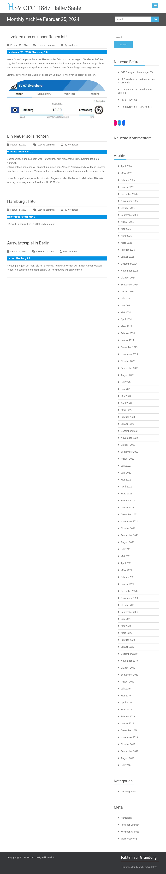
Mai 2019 (126, 695)
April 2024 (126, 319)
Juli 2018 (125, 765)
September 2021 (129, 535)
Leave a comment (46, 45)
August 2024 (127, 291)
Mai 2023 (126, 396)
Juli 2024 (125, 298)
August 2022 (127, 458)
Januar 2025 (127, 256)
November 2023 (129, 354)
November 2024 (129, 270)
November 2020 (129, 598)
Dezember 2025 (129, 194)
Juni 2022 (126, 472)
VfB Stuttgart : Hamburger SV (137, 72)
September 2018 (129, 751)
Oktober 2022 (128, 444)
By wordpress (71, 45)
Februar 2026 (128, 180)
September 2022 (129, 451)
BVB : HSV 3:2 (129, 99)
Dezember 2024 (129, 263)
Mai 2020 (126, 626)
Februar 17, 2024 (19, 144)
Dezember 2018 (129, 730)
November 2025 (129, 201)
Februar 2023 (128, 417)
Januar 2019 (127, 723)
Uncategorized (128, 791)
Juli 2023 (125, 382)
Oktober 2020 (128, 605)
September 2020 (129, 612)
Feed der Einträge (130, 824)
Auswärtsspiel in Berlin (28, 243)
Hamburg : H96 (21, 201)
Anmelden (126, 817)
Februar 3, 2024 (18, 251)
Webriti (51, 857)
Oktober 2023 (128, 361)
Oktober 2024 (128, 277)
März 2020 (126, 632)
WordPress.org (129, 838)
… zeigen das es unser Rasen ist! (37, 36)
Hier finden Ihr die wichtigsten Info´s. (139, 867)
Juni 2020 (126, 619)
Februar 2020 (128, 639)
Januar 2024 (127, 340)
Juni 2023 (126, 389)
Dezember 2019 (129, 653)
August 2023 (127, 375)
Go (155, 19)
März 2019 (126, 709)
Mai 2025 (126, 228)
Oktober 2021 (128, 528)
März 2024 (126, 326)
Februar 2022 (128, 500)
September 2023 (129, 368)
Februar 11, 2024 (19, 209)
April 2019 (126, 702)
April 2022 (126, 486)
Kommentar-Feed (130, 831)
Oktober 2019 (128, 667)
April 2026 (126, 166)
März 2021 (126, 570)
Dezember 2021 (129, 514)
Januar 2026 (127, 187)
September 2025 (129, 215)
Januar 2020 (127, 646)
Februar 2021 (128, 577)
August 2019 (127, 681)
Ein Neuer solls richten (28, 136)
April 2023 (126, 403)
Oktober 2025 (128, 208)
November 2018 (129, 737)
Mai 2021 (126, 556)
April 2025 (126, 235)
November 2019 (129, 660)
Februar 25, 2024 (19, 45)
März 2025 (126, 242)
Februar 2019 (128, 716)
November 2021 (129, 521)
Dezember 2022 (129, 430)
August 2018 (127, 758)
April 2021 (126, 563)
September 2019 (129, 674)
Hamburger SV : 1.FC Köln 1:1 (137, 106)
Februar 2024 (128, 333)
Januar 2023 (127, 424)
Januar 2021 (127, 584)
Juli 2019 (125, 688)
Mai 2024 (126, 312)
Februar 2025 (128, 249)
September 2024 (129, 284)
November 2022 (129, 437)
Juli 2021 (125, 549)
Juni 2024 (126, 305)
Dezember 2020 (129, 591)
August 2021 (127, 542)
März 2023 (126, 410)
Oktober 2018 (128, 744)
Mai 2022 (126, 479)
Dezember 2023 (129, 347)
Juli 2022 (125, 465)
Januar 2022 (127, 507)
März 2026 (126, 173)
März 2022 (126, 493)
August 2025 (127, 221)
